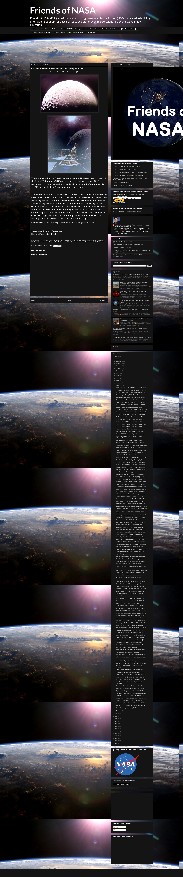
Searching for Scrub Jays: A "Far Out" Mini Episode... (130, 603)
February (119, 385)
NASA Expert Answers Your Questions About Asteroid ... (131, 491)
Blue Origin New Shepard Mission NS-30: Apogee (129, 440)
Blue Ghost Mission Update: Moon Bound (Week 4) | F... (131, 627)
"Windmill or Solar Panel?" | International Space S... (130, 455)
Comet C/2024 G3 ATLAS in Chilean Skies (127, 647)
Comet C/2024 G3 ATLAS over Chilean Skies (128, 563)
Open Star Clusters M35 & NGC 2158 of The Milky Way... (132, 409)
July (117, 373)
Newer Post (35, 300)
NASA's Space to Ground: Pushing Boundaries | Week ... (131, 515)
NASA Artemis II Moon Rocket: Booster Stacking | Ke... (131, 527)
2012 (116, 743)
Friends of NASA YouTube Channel (122, 185)
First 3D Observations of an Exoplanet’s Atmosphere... (131, 556)
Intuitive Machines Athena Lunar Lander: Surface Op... (131, 464)
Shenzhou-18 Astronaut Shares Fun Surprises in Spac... (131, 663)
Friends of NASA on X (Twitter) (121, 182)
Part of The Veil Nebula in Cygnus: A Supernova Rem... (131, 472)
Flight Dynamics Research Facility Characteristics (126, 244)
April (117, 380)
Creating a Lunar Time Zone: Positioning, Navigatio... (130, 419)
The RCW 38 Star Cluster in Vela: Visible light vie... (130, 630)
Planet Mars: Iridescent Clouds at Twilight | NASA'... (130, 584)
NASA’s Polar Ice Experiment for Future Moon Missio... (131, 645)
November (119, 363)
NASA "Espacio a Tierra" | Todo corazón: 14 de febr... (130, 537)
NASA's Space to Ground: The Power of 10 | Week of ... (131, 404)
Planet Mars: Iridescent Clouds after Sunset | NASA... (130, 586)
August (118, 371)
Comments (117, 830)
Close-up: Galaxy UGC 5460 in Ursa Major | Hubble (130, 520)
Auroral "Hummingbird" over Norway (126, 661)
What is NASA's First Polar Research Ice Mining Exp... (131, 503)
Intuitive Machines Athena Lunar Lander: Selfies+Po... (131, 422)
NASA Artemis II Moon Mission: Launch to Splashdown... (131, 679)
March (118, 383)
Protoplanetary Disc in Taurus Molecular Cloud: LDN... (131, 703)
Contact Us (91, 32)
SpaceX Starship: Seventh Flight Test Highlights (129, 460)
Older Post (103, 300)
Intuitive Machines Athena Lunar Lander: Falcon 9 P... (130, 429)
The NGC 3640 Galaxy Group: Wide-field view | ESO (130, 572)
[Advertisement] (91, 47)
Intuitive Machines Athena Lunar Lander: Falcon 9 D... (131, 424)
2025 (116, 359)
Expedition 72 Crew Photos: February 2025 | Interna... (131, 517)
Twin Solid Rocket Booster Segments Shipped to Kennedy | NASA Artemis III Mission (133, 283)
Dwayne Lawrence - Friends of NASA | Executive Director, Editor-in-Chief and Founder (132, 225)
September (119, 368)
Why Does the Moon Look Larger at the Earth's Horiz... (131, 654)
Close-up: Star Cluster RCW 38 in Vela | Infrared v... (130, 635)
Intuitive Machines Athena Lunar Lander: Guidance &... (131, 462)
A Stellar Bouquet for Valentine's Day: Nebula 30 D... (130, 605)
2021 (116, 721)
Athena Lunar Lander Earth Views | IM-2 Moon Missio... (131, 387)
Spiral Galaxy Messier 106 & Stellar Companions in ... (131, 474)
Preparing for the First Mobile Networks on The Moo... (131, 443)
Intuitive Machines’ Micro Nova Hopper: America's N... (131, 450)
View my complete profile (120, 233)
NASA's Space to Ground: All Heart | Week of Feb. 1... (131, 623)
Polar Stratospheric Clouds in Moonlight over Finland (130, 649)
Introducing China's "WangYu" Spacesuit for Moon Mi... (131, 551)
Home (34, 29)
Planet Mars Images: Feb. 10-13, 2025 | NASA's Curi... (131, 610)
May (117, 378)
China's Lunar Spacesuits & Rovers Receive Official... (131, 561)
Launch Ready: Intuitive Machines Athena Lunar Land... (131, 486)
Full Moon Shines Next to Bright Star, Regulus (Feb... (130, 695)
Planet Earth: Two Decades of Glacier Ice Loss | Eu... (130, 532)
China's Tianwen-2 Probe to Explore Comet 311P (129, 496)
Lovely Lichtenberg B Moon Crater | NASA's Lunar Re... (131, 570)
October (118, 366)
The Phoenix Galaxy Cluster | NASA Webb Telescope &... (132, 541)
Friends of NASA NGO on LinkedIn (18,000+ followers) (128, 175)
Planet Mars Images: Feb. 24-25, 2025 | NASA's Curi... (131, 447)
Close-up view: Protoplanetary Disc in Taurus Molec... (130, 700)
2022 (116, 719)
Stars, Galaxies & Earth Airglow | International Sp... (130, 501)
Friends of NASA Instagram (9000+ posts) (124, 169)
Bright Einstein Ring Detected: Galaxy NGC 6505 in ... (131, 691)
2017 (116, 731)
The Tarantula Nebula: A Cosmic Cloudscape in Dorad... (131, 693)
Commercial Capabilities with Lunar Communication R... (131, 596)
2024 (116, 714)
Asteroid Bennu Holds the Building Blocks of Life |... (130, 669)
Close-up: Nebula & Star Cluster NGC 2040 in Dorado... (131, 618)
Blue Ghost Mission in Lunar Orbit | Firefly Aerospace (130, 559)
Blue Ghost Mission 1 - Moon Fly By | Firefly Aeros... (130, 431)
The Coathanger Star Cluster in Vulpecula (127, 652)
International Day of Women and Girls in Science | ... (130, 672)
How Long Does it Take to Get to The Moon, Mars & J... (131, 546)
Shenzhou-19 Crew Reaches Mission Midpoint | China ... (131, 588)
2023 (116, 716)
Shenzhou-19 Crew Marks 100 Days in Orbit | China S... (131, 705)
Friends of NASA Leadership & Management (76, 29)
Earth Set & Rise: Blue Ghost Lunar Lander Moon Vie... (131, 469)
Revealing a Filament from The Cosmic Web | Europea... (131, 686)
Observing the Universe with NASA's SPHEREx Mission (131, 601)
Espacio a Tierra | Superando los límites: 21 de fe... (130, 407)
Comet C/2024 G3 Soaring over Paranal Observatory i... (131, 534)
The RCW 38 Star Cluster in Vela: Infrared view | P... (130, 637)
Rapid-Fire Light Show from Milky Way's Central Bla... (131, 529)
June (117, 375)
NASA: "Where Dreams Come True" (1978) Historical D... (132, 477)
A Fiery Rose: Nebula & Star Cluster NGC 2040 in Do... (131, 613)
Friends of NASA (63, 10)
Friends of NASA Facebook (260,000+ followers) (126, 166)
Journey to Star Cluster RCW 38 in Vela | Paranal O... (131, 632)
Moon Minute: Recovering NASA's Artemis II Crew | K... (131, 390)
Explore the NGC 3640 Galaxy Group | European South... (132, 508)
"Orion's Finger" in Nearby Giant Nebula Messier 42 (130, 591)
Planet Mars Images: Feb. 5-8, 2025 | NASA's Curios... (131, 708)
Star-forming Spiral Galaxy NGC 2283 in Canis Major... (131, 397)
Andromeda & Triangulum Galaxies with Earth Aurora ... (131, 539)
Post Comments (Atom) (72, 305)
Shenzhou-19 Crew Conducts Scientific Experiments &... (131, 481)
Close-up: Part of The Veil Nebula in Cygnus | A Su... (130, 400)
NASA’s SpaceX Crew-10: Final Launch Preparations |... (131, 392)
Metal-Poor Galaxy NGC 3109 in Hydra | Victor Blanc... (131, 467)
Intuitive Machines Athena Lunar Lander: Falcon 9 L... (131, 426)
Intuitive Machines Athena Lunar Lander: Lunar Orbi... (131, 479)
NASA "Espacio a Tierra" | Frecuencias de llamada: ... (131, 625)
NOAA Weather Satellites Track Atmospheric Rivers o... (131, 688)
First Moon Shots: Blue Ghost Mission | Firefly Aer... (130, 593)
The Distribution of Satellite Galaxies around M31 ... (130, 417)
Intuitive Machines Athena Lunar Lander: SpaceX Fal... (131, 414)
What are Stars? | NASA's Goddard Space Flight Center (131, 445)
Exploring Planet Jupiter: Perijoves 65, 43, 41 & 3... (130, 642)
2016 (116, 733)
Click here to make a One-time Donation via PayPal (127, 211)
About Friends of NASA (48, 29)
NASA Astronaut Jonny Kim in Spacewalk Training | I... (131, 598)
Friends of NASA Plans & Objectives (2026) (68, 32)
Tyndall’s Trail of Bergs (119, 241)
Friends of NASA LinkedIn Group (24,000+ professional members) (131, 172)
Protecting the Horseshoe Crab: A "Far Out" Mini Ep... (130, 499)
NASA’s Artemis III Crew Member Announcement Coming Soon (130, 274)
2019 (116, 726)
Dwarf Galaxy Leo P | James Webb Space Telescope (130, 677)
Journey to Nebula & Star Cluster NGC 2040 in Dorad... (131, 615)
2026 (116, 356)
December (119, 361)
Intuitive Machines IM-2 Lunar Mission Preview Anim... (131, 549)
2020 (116, 723)
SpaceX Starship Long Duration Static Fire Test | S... (130, 640)
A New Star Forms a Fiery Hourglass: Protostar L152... (131, 522)
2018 (116, 728)
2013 (116, 741)
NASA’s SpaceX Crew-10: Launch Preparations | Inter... (131, 506)
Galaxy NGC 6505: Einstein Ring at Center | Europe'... (131, 434)
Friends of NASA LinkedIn (41, 32)
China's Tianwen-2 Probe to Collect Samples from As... (131, 494)
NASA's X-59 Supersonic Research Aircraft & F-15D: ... (131, 489)
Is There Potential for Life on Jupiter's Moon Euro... (130, 452)
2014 (116, 738)
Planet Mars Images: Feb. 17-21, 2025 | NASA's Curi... (131, 484)
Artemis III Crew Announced (120, 247)
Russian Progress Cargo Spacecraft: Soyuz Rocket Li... (131, 412)
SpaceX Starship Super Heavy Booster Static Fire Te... (131, 698)
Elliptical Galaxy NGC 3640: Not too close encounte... (131, 575)
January (118, 711)
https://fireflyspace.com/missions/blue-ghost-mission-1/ (70, 222)
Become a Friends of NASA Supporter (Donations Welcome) (115, 29)
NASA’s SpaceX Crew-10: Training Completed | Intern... (131, 457)
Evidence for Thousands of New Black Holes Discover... (131, 544)
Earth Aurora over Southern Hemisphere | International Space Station (132, 337)
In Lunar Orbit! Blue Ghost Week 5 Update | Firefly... (130, 524)
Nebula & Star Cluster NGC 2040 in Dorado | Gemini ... (131, 620)
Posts (116, 827)
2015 (116, 736)
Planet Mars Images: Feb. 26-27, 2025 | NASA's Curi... (131, 402)
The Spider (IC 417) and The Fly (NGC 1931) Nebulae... (131, 674)
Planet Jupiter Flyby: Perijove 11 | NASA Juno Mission (131, 581)
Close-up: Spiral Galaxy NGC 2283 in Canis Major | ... (131, 395)
